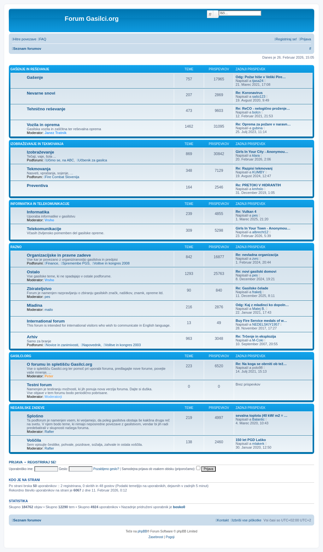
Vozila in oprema (43, 124)
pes (255, 215)
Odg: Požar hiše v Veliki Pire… (261, 77)
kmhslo (257, 189)
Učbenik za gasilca (92, 160)
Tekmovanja (38, 168)
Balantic (258, 419)
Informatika (38, 212)
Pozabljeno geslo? (106, 469)
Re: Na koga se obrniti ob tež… (261, 364)
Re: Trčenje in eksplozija (256, 336)
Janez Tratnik (55, 133)
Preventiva (37, 185)
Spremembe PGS (75, 263)
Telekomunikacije (44, 228)
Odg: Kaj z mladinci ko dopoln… (262, 305)
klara (256, 155)
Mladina (34, 305)
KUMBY (258, 172)
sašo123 (259, 96)
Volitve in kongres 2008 (111, 263)
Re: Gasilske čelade (252, 288)
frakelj (256, 292)
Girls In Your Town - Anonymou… (263, 228)
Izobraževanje (40, 152)
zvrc (255, 258)
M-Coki (257, 340)
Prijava (16, 462)
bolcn (256, 112)
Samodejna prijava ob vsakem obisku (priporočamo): (161, 469)
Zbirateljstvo (39, 288)
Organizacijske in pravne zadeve (59, 255)
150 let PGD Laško (251, 440)
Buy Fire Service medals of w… (261, 320)
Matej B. (258, 309)
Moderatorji (53, 396)
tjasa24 (257, 81)
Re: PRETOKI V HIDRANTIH (258, 185)
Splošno (35, 416)
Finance (51, 263)
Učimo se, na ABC (59, 160)
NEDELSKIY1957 (265, 324)
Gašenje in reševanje (29, 69)
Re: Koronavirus (249, 93)
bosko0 (179, 507)
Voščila (34, 440)
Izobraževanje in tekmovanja (37, 144)
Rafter (49, 431)
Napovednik (91, 345)
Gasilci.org (20, 356)
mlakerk (258, 443)
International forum (46, 321)
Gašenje (35, 77)
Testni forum (39, 384)
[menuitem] (42, 39)
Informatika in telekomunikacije (39, 204)
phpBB (142, 531)
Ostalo (33, 272)
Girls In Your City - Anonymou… (262, 152)
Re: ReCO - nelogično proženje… (263, 108)
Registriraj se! (41, 462)
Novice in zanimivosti (61, 345)
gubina (257, 128)
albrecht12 (260, 232)
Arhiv (32, 336)
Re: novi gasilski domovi (256, 271)
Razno (16, 247)
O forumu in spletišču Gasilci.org (59, 364)
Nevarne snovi (41, 93)
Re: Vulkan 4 (246, 211)
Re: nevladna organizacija (257, 255)
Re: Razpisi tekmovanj (254, 168)
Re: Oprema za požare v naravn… (263, 124)
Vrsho (49, 220)
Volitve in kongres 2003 (122, 345)
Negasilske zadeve (27, 408)
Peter (48, 376)
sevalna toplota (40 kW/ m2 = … (261, 415)
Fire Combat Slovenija (61, 177)
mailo (48, 309)
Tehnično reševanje (46, 109)
